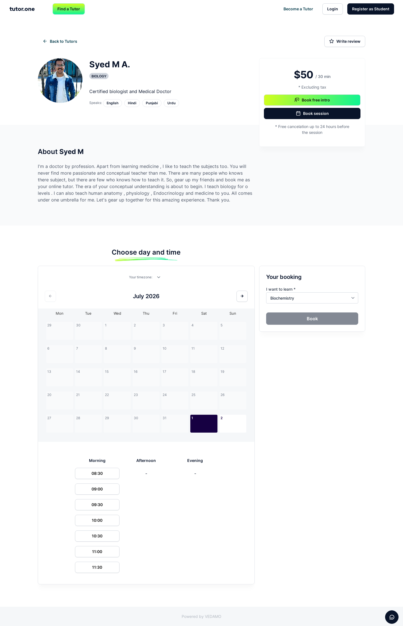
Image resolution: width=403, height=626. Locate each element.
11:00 (97, 551)
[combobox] (158, 278)
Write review (344, 41)
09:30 (97, 504)
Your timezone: (140, 277)
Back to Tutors (60, 41)
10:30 (97, 535)
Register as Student (370, 8)
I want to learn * (281, 289)
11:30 (97, 567)
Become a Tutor (298, 8)
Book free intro (312, 100)
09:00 (97, 489)
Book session (312, 113)
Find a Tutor (68, 8)
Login (332, 8)
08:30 (97, 473)
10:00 (97, 520)
